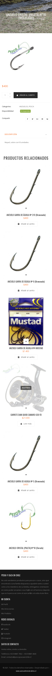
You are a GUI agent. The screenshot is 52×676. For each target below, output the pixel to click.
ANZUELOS (23, 115)
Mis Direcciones (7, 618)
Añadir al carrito (26, 104)
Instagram (6, 647)
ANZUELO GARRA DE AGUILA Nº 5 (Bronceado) (26, 490)
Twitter (5, 638)
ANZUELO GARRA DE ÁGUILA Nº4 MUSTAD (26, 357)
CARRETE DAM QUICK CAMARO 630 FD (26, 423)
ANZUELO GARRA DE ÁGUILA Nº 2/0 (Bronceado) (26, 223)
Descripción (11, 143)
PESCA (31, 115)
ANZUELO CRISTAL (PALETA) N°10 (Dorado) (26, 556)
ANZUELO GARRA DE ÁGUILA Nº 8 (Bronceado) (26, 290)
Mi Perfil (4, 613)
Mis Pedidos (6, 622)
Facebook (5, 633)
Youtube (5, 642)
